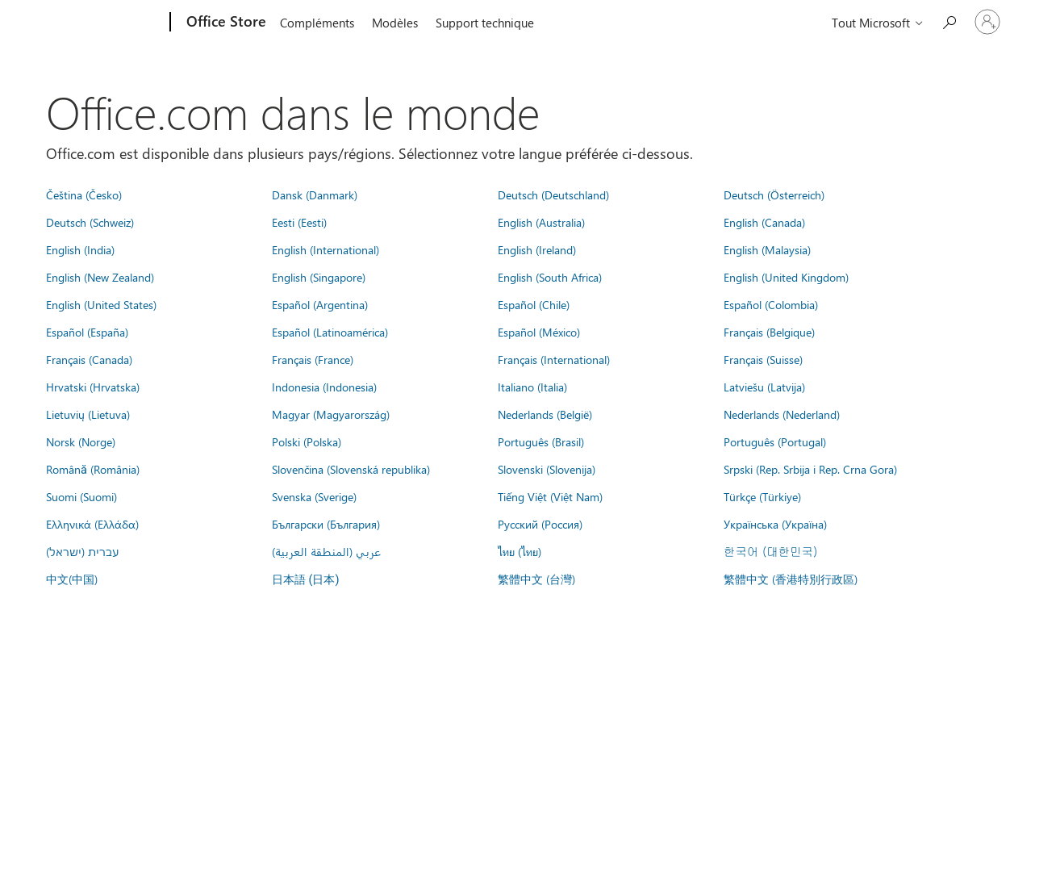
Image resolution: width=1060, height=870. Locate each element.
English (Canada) (764, 222)
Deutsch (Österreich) (774, 194)
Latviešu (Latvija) (764, 387)
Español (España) (87, 332)
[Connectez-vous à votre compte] (987, 21)
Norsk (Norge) (80, 441)
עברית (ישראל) (82, 551)
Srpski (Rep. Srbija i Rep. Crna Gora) (810, 469)
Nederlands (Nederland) (782, 414)
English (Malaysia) (767, 249)
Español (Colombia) (771, 304)
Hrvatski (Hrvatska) (93, 387)
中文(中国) (72, 579)
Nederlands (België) (545, 414)
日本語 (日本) (306, 580)
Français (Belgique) (769, 332)
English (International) (325, 249)
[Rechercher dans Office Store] (948, 20)
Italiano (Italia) (532, 387)
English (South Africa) (550, 277)
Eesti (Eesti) (299, 222)
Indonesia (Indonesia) (324, 387)
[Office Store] (224, 22)
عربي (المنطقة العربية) (326, 551)
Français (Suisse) (763, 359)
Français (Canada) (89, 359)
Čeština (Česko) (84, 194)
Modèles (395, 23)
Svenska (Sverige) (314, 496)
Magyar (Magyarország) (331, 414)
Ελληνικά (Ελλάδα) (92, 524)
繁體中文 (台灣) (536, 579)
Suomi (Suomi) (81, 496)
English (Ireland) (537, 249)
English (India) (80, 249)
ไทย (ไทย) (519, 551)
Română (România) (93, 469)
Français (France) (312, 359)
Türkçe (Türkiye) (762, 496)
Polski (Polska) (306, 441)
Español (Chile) (534, 304)
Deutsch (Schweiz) (90, 222)
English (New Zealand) (100, 277)
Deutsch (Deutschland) (553, 194)
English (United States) (101, 304)
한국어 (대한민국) (770, 551)
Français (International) (554, 359)
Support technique (485, 23)
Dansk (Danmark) (314, 194)
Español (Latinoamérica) (330, 332)
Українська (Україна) (775, 524)
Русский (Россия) (540, 524)
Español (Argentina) (320, 304)
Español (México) (539, 332)
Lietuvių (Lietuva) (88, 414)
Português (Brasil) (541, 441)
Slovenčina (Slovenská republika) (351, 469)
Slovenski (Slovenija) (546, 469)
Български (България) (326, 524)
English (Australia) (541, 222)
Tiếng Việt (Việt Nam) (550, 496)
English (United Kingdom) (786, 277)
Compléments (317, 23)
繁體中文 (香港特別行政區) (791, 579)
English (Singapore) (318, 277)
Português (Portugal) (775, 441)
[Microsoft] (108, 22)
